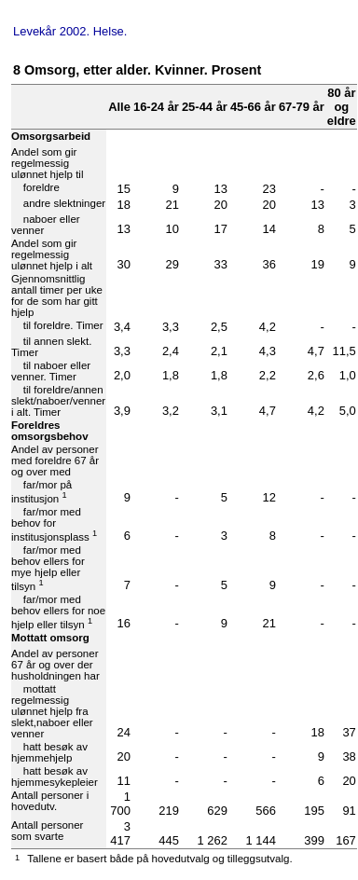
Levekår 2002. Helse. (70, 31)
